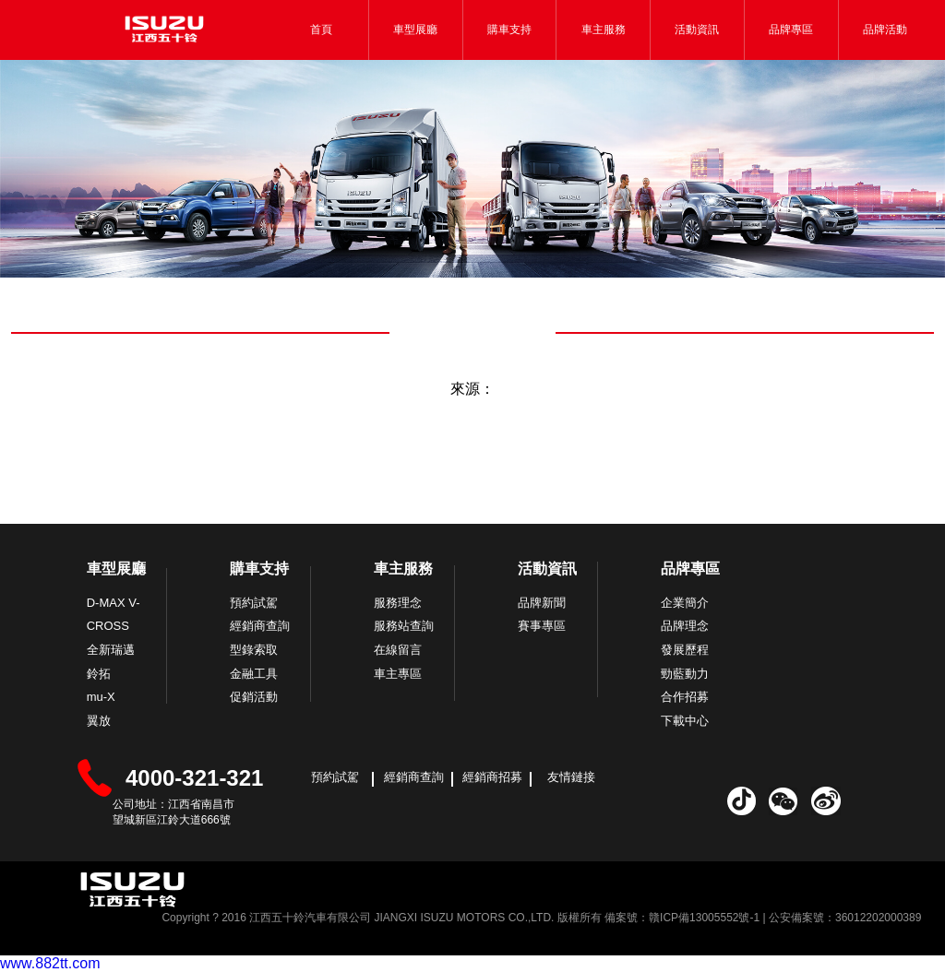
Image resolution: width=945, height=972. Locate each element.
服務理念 (398, 603)
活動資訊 (697, 29)
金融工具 (254, 674)
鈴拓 (99, 674)
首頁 (321, 29)
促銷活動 (254, 697)
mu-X (101, 697)
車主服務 (603, 29)
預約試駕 (254, 603)
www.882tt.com (50, 963)
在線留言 (398, 650)
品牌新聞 (542, 603)
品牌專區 (791, 29)
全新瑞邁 (111, 650)
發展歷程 (685, 650)
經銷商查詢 (260, 626)
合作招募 (685, 697)
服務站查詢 (404, 626)
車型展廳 (415, 29)
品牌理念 (685, 626)
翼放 (99, 721)
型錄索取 (254, 650)
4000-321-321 (194, 777)
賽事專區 (542, 626)
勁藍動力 (685, 674)
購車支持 (509, 29)
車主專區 (398, 674)
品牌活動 (885, 29)
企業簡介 (685, 603)
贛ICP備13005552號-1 (704, 917)
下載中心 (685, 721)
